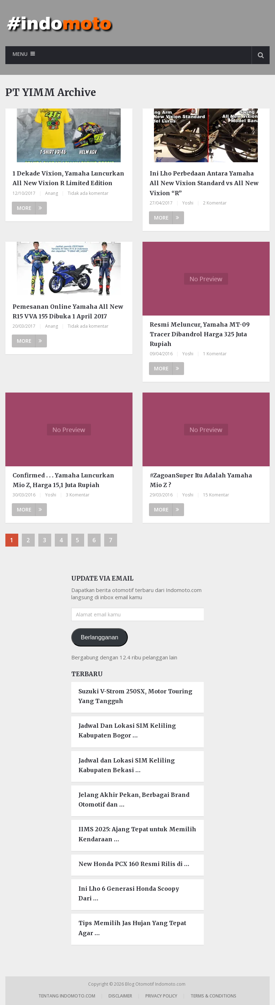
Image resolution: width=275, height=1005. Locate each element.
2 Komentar (215, 203)
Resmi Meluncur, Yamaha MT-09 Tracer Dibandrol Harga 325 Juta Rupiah (200, 334)
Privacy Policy (161, 996)
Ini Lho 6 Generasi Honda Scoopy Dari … (128, 893)
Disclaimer (120, 996)
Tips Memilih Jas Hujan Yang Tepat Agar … (132, 927)
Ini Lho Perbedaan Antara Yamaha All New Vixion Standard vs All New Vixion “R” (204, 183)
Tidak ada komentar (88, 193)
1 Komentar (215, 354)
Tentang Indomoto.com (66, 996)
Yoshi (187, 203)
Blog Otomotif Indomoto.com (156, 984)
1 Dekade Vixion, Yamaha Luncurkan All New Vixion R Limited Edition (68, 178)
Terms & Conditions (213, 996)
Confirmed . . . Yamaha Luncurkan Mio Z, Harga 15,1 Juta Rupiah (63, 480)
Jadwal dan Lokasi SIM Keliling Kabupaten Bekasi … (126, 765)
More (29, 208)
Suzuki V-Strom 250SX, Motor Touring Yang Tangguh (135, 696)
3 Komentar (78, 495)
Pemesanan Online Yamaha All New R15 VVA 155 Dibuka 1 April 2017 (68, 311)
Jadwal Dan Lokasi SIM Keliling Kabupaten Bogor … (127, 730)
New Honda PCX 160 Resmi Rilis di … (133, 863)
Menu (20, 54)
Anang (51, 193)
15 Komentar (216, 495)
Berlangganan (99, 637)
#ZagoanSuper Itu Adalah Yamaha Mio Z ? (201, 480)
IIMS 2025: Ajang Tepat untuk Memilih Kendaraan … (137, 834)
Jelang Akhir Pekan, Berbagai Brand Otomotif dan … (133, 799)
